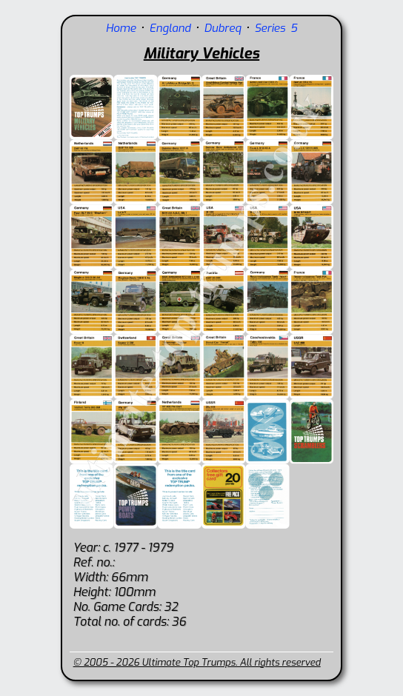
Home (121, 28)
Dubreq (222, 28)
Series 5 (275, 28)
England (170, 28)
